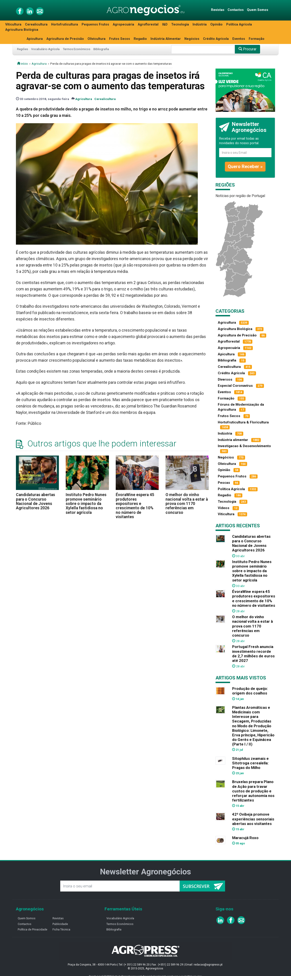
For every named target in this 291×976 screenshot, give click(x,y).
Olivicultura (96, 39)
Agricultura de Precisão (65, 39)
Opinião (216, 24)
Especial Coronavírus (235, 386)
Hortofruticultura (64, 24)
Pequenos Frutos (95, 24)
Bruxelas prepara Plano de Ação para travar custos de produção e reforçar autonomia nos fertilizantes (253, 790)
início (22, 63)
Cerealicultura (36, 24)
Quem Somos (257, 10)
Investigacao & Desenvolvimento (244, 446)
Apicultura (35, 39)
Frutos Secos (119, 39)
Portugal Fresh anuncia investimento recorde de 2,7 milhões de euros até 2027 (253, 653)
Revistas (217, 10)
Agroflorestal (148, 24)
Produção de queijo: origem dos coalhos (250, 690)
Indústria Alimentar (166, 39)
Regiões (22, 49)
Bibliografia (101, 49)
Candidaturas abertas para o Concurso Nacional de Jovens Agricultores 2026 (35, 501)
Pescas (224, 483)
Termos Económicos (76, 49)
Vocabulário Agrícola (45, 49)
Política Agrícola (239, 24)
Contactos (236, 10)
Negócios (191, 39)
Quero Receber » (245, 166)
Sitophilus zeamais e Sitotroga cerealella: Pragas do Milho (250, 763)
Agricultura (39, 63)
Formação (256, 39)
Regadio (140, 39)
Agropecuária (123, 24)
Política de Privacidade (32, 929)
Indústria (200, 24)
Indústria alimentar (233, 440)
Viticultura (13, 24)
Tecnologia (180, 24)
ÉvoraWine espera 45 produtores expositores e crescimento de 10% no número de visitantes (135, 505)
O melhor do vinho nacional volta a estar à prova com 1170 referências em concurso (187, 503)
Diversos (225, 379)
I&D (165, 24)
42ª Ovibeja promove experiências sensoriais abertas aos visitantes (253, 819)
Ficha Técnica (61, 929)
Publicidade (60, 924)
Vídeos (223, 508)
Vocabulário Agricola (120, 918)
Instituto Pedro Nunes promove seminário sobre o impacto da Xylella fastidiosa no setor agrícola (86, 503)
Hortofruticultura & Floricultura (243, 422)
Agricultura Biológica (21, 30)
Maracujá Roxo (245, 837)
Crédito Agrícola (216, 39)
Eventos (238, 39)
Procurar (247, 49)
